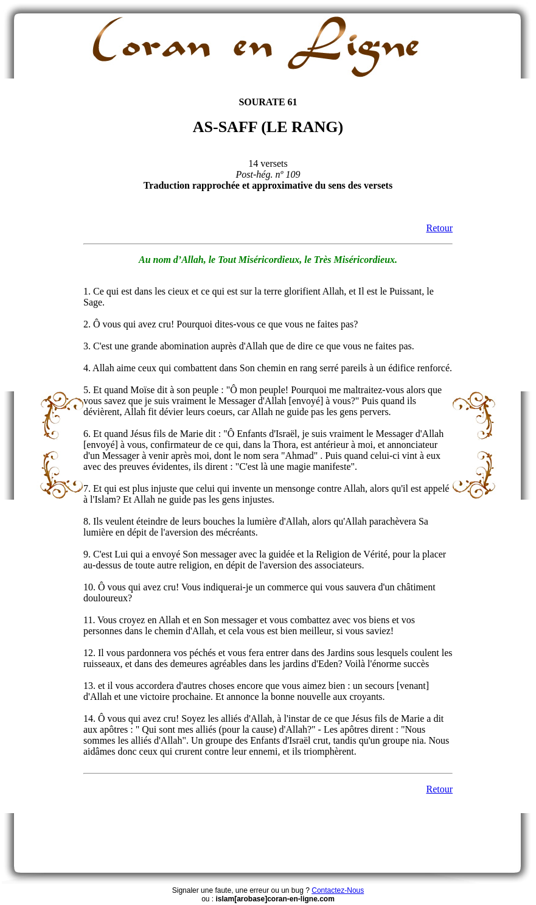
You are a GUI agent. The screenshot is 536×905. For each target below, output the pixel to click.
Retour (439, 228)
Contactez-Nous (338, 890)
